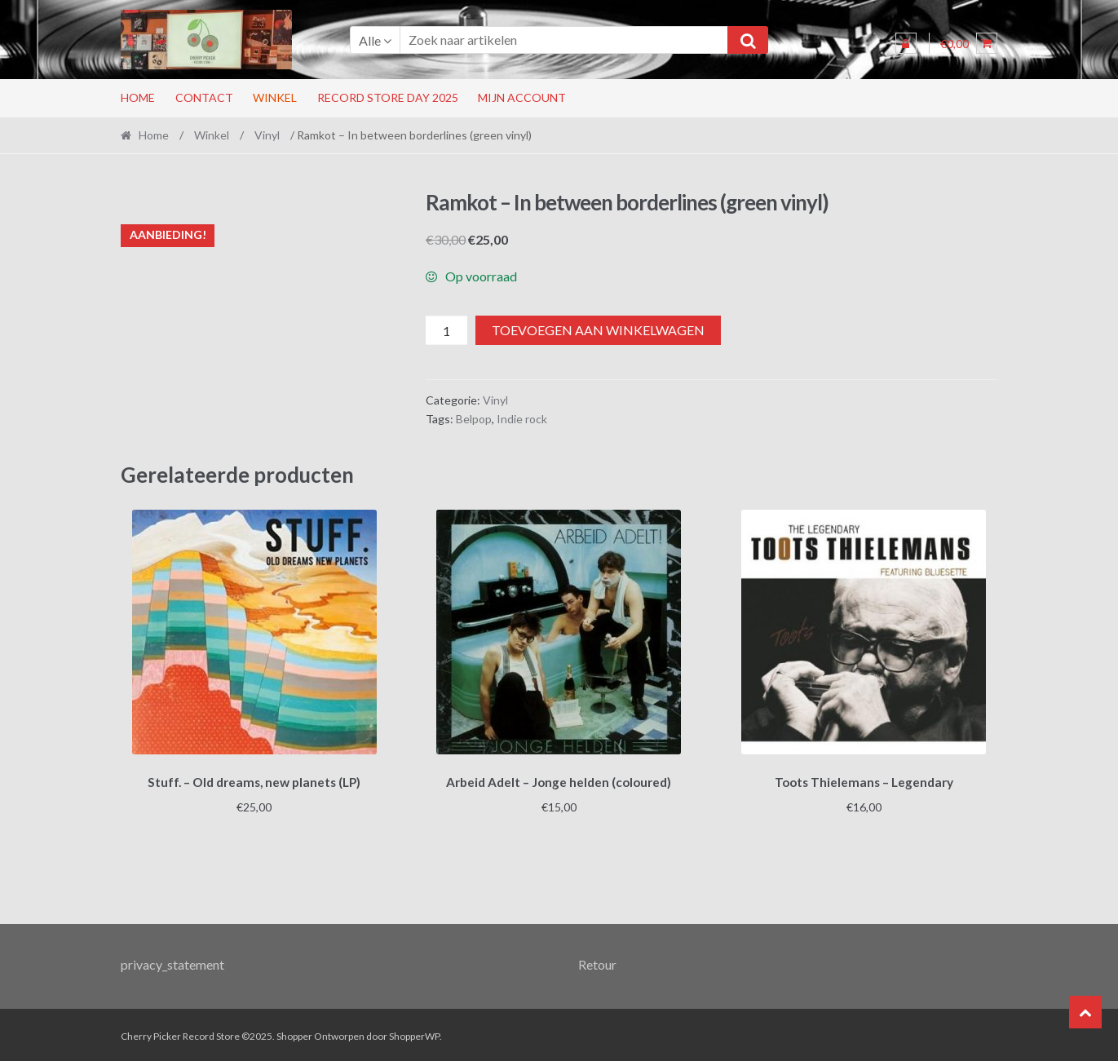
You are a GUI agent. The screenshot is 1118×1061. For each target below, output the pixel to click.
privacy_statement (172, 961)
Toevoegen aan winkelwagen (598, 330)
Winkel (275, 97)
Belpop (474, 419)
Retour (597, 961)
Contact (204, 97)
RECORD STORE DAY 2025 (387, 97)
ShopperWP (414, 1034)
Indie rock (522, 419)
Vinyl (267, 135)
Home (138, 97)
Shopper (294, 1034)
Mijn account (522, 97)
